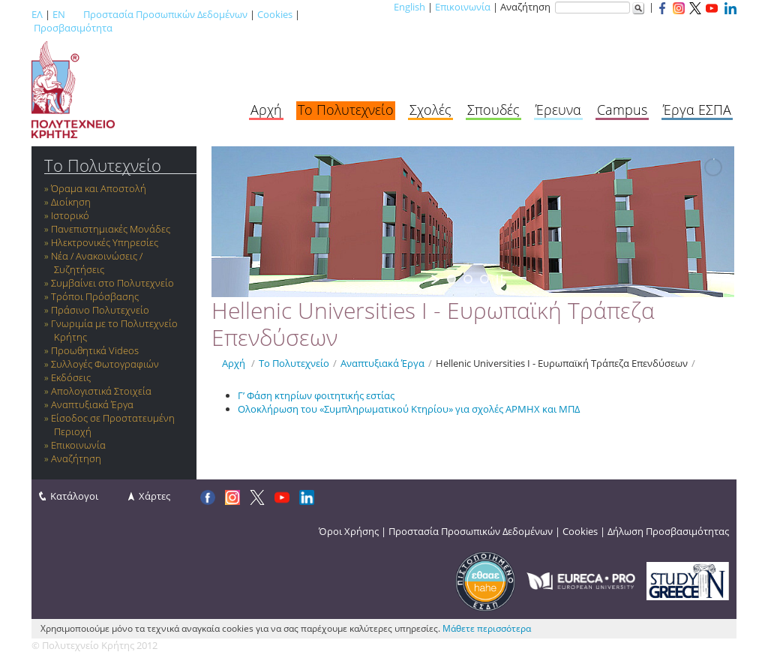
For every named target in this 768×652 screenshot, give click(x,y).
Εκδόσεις (71, 377)
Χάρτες (154, 496)
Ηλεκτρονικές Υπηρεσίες (104, 242)
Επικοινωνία (462, 7)
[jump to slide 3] (484, 279)
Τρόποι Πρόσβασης (95, 296)
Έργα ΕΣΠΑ (697, 110)
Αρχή (266, 110)
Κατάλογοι (74, 496)
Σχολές (431, 110)
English (409, 7)
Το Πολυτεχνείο (346, 110)
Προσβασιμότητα (73, 28)
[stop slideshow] (499, 279)
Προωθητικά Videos (95, 350)
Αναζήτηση (76, 458)
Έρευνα (558, 110)
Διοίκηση (71, 202)
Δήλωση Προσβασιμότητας (668, 531)
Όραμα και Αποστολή (98, 188)
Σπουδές (493, 110)
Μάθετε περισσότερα (486, 628)
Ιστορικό (70, 215)
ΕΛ (37, 14)
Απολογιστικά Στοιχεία (101, 391)
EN (58, 14)
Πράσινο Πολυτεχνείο (100, 310)
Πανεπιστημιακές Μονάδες (110, 229)
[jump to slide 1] (451, 279)
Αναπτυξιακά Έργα (92, 404)
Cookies (274, 14)
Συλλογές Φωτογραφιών (105, 364)
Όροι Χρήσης (349, 531)
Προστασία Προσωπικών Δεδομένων (165, 14)
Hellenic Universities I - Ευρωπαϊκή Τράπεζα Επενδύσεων (562, 363)
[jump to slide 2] (468, 279)
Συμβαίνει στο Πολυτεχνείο (112, 283)
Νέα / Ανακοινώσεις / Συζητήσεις (96, 262)
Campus (622, 110)
